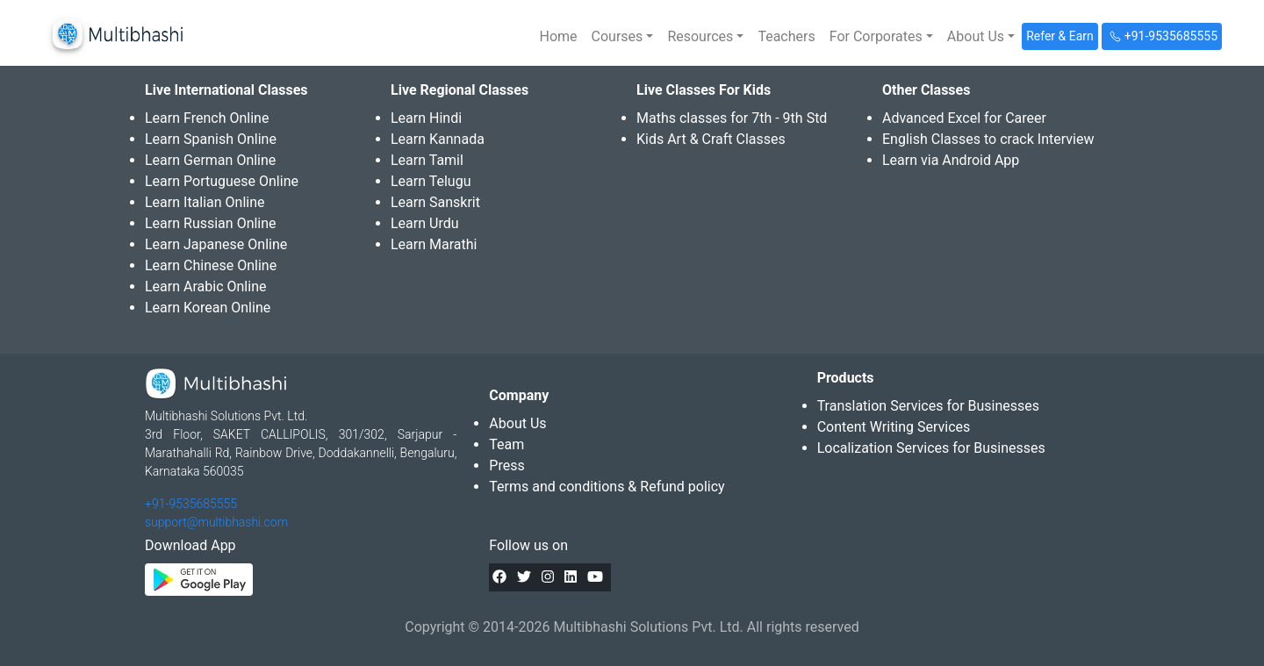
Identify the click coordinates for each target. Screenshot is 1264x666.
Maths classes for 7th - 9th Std (731, 118)
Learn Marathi (434, 244)
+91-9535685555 (191, 504)
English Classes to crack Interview (988, 139)
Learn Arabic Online (205, 286)
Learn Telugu (431, 181)
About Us (517, 423)
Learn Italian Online (205, 202)
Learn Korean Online (207, 307)
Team (506, 444)
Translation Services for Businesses (928, 405)
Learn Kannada (438, 139)
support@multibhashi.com (216, 522)
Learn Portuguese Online (221, 181)
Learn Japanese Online (216, 244)
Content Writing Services (894, 427)
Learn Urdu (425, 223)
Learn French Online (207, 118)
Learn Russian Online (210, 223)
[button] (623, 36)
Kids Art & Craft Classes (711, 139)
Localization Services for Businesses (931, 448)
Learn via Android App (950, 160)
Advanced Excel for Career (964, 118)
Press (506, 465)
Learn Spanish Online (210, 139)
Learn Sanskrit (435, 202)
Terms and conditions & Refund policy (606, 486)
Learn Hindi (426, 118)
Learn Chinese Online (210, 265)
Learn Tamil (427, 160)
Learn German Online (210, 160)
